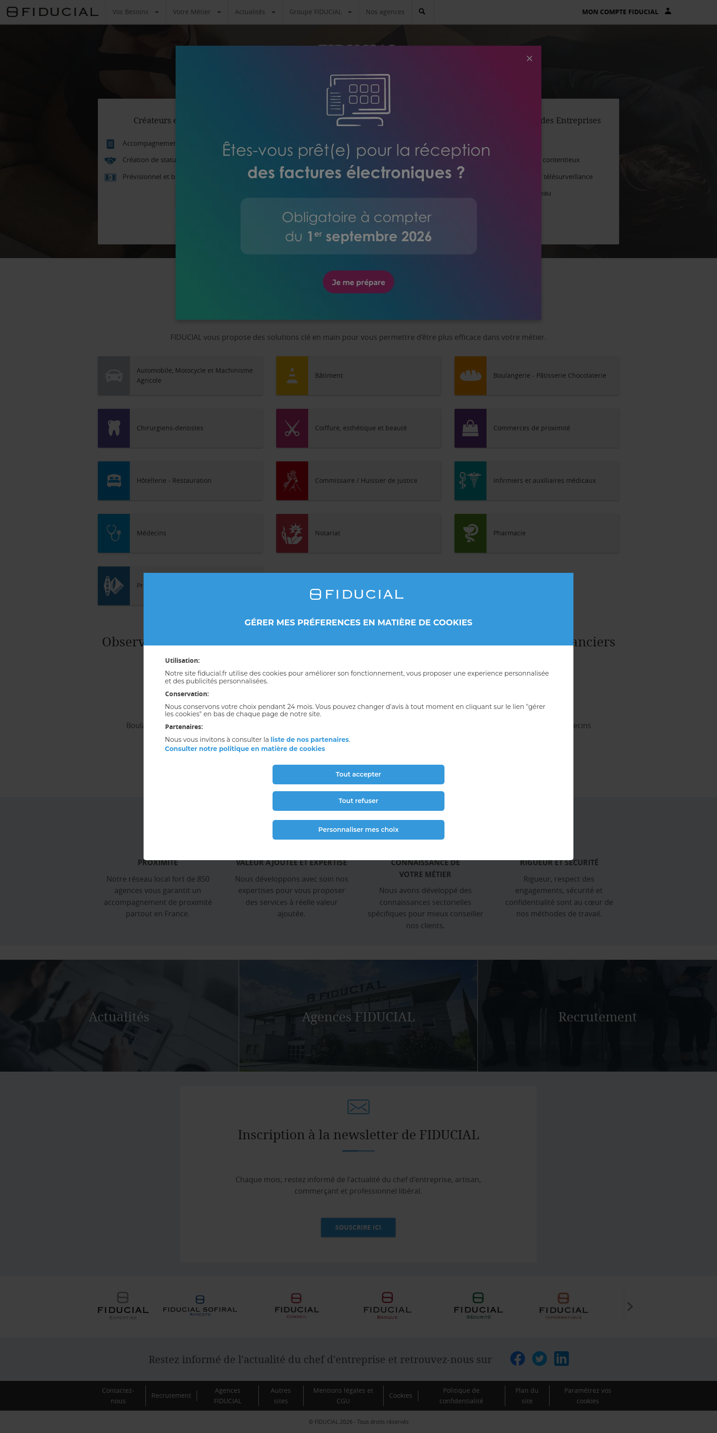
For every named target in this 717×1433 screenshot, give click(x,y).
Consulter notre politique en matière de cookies (245, 749)
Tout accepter (358, 774)
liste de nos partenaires (310, 739)
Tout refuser (358, 801)
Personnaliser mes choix (358, 829)
